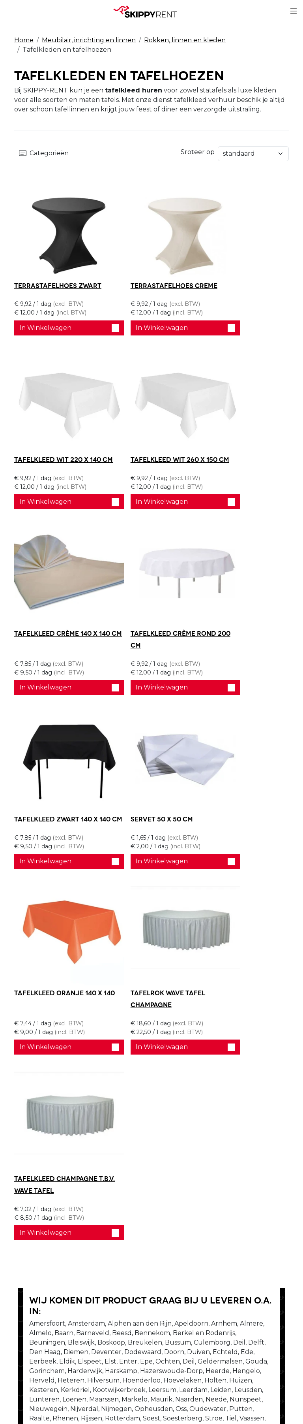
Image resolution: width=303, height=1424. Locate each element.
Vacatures (30, 1213)
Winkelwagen (178, 1194)
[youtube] (233, 1209)
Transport (100, 1213)
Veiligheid (100, 1185)
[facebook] (233, 1191)
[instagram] (233, 1228)
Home (24, 40)
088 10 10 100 (39, 1321)
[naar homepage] (148, 11)
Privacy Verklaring (184, 1185)
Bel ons (40, 1076)
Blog (92, 1194)
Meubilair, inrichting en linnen (89, 40)
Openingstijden (38, 1204)
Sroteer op (272, 151)
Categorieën (44, 154)
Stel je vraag (133, 1076)
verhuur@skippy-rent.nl (56, 1337)
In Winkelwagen (57, 334)
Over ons (28, 1194)
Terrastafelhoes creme (151, 279)
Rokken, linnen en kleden (185, 40)
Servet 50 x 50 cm (139, 606)
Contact (168, 1204)
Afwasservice (105, 1204)
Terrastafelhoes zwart (57, 279)
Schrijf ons (83, 1076)
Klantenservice (179, 1213)
